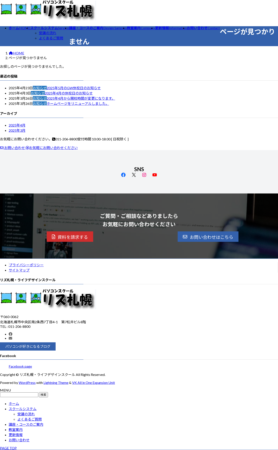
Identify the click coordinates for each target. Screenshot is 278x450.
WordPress (27, 382)
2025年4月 (17, 125)
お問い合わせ (19, 440)
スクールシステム (22, 409)
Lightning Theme (55, 382)
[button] (70, 236)
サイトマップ (19, 270)
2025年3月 (17, 130)
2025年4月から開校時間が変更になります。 (81, 98)
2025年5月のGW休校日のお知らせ (74, 88)
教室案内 (16, 429)
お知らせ (40, 88)
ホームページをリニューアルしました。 (78, 103)
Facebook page (20, 366)
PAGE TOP (8, 448)
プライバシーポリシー (26, 265)
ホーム (14, 403)
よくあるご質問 (51, 38)
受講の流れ (47, 33)
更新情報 (16, 435)
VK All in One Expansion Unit (93, 382)
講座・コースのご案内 (26, 424)
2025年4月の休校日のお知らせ (69, 93)
